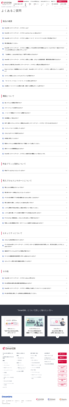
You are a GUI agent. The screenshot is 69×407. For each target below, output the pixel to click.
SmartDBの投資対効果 (62, 384)
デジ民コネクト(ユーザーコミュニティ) (49, 358)
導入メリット (20, 365)
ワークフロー (6, 364)
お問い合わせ (62, 353)
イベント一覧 (33, 355)
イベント (50, 3)
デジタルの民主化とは (34, 1)
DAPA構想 (62, 370)
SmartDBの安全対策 (62, 379)
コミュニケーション (8, 368)
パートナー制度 (35, 367)
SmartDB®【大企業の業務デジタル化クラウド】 (10, 6)
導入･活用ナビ (35, 360)
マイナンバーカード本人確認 (8, 383)
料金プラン (53, 1)
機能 (29, 3)
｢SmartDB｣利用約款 (48, 363)
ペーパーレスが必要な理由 (36, 378)
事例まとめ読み (20, 353)
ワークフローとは (35, 372)
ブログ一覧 (33, 369)
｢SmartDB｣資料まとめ (7, 353)
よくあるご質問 (20, 371)
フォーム (6, 361)
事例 (33, 3)
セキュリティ (6, 373)
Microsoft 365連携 (7, 379)
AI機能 (5, 371)
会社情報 (46, 353)
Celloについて (47, 361)
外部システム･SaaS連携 (8, 377)
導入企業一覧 (20, 357)
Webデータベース (7, 366)
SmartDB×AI (23, 1)
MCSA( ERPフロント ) (45, 1)
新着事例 (19, 360)
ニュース (45, 3)
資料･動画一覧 (34, 353)
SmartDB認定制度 (35, 362)
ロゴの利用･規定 (29, 399)
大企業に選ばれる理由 (22, 3)
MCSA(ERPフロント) (62, 374)
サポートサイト (47, 355)
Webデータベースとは (36, 374)
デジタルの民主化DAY (62, 366)
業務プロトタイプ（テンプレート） (21, 368)
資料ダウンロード (62, 1)
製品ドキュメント (35, 365)
